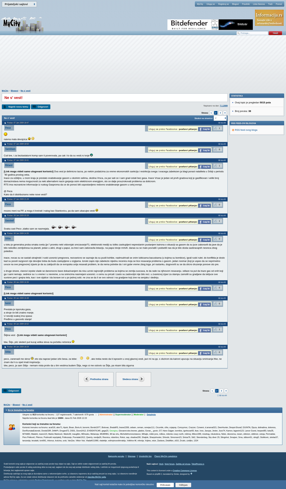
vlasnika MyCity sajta (97, 477)
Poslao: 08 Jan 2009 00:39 (18, 216)
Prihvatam (165, 485)
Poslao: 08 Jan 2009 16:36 (18, 282)
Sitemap (132, 456)
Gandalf (9, 220)
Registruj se (223, 4)
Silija (8, 238)
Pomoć (279, 4)
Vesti (161, 464)
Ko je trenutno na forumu (21, 410)
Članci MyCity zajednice (165, 456)
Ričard (8, 165)
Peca (8, 127)
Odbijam (183, 485)
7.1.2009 (224, 106)
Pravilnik (246, 4)
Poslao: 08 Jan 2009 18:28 (18, 347)
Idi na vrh (223, 395)
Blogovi (235, 4)
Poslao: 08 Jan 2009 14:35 (18, 233)
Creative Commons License (185, 471)
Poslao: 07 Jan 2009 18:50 (18, 144)
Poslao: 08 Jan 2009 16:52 (18, 324)
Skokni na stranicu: (203, 118)
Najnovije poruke (116, 456)
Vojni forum (170, 464)
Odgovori (43, 106)
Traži (270, 4)
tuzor (8, 303)
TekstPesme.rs (198, 464)
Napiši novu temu (18, 106)
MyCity (200, 4)
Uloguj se (210, 4)
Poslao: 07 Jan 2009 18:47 (18, 123)
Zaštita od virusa (183, 464)
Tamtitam (10, 148)
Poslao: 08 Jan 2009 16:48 (18, 298)
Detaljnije (151, 414)
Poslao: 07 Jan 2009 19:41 (18, 160)
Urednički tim (145, 456)
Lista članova (259, 4)
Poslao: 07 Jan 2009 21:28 (18, 199)
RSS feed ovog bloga (246, 180)
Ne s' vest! (26, 91)
